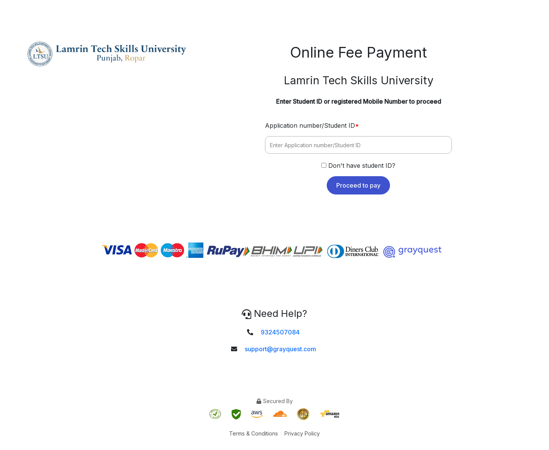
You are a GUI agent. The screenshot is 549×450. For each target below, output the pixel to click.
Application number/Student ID (312, 125)
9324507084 (280, 332)
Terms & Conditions (253, 433)
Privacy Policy (302, 433)
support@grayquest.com (280, 349)
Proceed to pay (358, 185)
